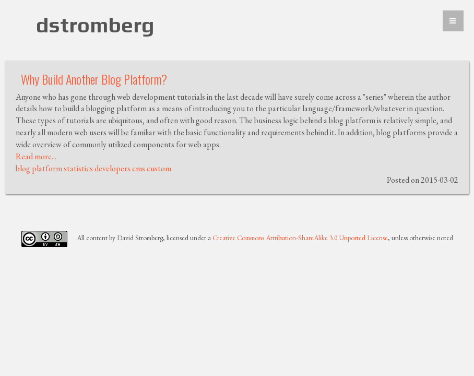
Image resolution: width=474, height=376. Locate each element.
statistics (78, 168)
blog (23, 168)
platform (47, 168)
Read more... (36, 156)
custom (159, 168)
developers (112, 168)
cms (138, 168)
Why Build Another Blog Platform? (94, 78)
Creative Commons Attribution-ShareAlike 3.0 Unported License (300, 237)
